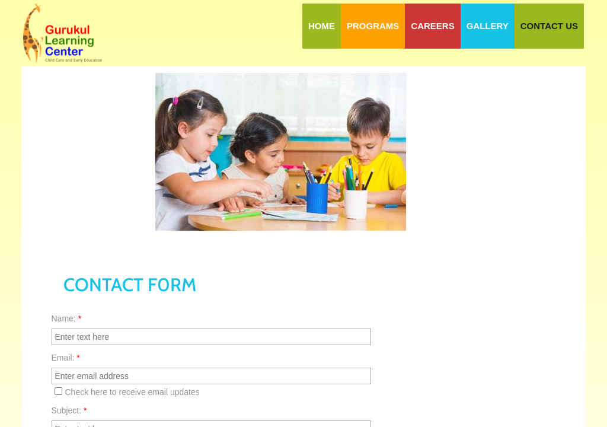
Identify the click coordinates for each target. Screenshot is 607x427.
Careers (432, 26)
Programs (373, 26)
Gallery (488, 26)
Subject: (69, 410)
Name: (67, 318)
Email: (66, 357)
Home (321, 26)
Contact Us (549, 26)
